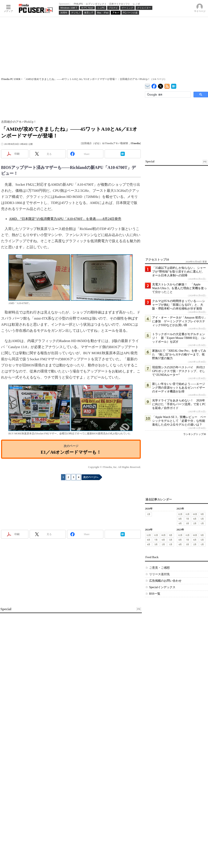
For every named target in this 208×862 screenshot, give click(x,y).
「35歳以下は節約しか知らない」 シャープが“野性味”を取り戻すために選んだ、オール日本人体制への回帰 (179, 271)
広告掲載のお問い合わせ (165, 580)
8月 (180, 519)
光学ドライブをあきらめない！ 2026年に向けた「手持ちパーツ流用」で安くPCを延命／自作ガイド (179, 404)
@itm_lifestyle (160, 85)
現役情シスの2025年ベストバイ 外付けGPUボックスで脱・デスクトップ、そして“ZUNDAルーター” (178, 371)
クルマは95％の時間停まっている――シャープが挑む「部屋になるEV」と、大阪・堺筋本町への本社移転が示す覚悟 (178, 304)
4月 (180, 523)
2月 (194, 523)
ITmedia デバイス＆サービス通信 (147, 85)
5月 (202, 519)
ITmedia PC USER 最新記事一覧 (167, 85)
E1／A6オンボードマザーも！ (71, 452)
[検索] (167, 95)
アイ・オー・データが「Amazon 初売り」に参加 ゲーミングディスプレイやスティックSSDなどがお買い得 (179, 321)
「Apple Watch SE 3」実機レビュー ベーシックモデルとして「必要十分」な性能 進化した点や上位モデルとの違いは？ (180, 420)
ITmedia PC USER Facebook (154, 85)
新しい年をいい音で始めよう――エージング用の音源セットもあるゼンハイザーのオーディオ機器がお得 (178, 387)
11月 (188, 514)
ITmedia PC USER (10, 79)
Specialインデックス (162, 587)
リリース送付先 (159, 574)
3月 (187, 523)
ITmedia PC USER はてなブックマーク (173, 85)
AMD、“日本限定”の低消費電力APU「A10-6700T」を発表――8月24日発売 (65, 219)
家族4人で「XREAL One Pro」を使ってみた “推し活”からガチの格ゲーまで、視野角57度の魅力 (179, 354)
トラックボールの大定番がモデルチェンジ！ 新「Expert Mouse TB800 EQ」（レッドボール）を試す (179, 338)
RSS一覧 (154, 593)
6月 (194, 519)
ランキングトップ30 (194, 434)
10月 (195, 514)
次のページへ (90, 477)
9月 (202, 514)
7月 (187, 519)
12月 (180, 514)
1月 (148, 514)
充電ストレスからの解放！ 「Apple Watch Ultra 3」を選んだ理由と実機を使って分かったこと (179, 288)
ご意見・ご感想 (159, 567)
